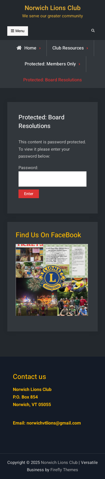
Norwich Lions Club (53, 8)
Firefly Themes (64, 470)
